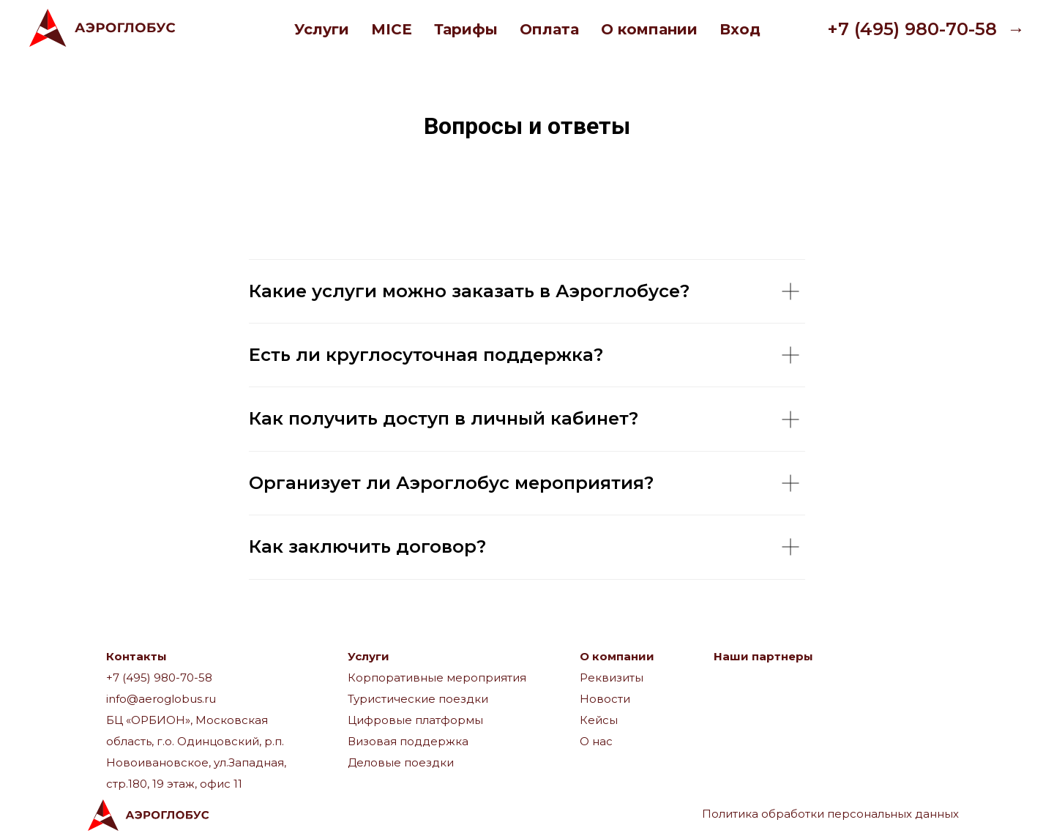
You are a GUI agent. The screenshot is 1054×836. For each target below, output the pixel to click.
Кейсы (599, 720)
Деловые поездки (401, 762)
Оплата (549, 29)
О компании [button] (649, 29)
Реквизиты (611, 677)
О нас (596, 741)
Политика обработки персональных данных (830, 814)
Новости (605, 699)
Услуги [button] (321, 29)
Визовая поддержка (408, 741)
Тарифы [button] (466, 29)
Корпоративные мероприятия (437, 677)
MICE (391, 29)
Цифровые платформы (415, 720)
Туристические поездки (418, 699)
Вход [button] (740, 29)
